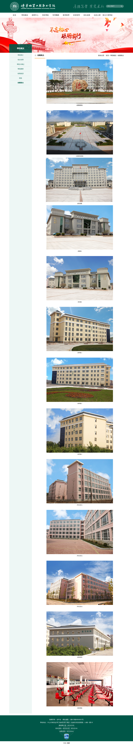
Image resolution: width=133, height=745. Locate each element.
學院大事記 (20, 64)
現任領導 (21, 59)
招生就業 (86, 15)
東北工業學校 (107, 15)
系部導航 (45, 15)
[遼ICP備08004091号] (77, 719)
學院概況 (24, 15)
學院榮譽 (21, 69)
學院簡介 (21, 55)
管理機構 (55, 15)
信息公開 (97, 15)
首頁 (14, 15)
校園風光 (21, 83)
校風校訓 (21, 73)
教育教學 (66, 15)
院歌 (20, 78)
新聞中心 (35, 15)
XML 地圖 (66, 743)
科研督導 (76, 15)
